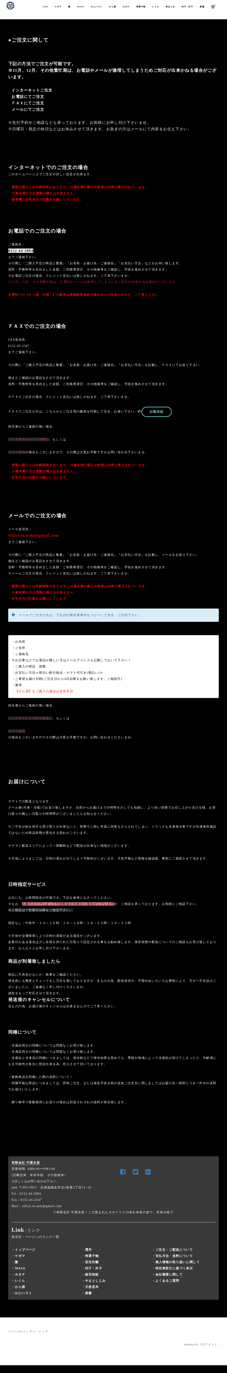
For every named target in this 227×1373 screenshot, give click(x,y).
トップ (43, 1331)
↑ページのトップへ (21, 1331)
